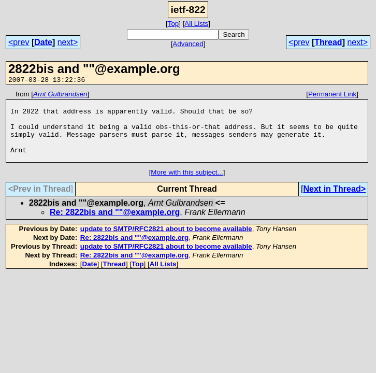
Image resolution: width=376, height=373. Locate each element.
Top (173, 23)
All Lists (196, 23)
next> (67, 42)
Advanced (187, 44)
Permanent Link (332, 95)
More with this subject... (187, 186)
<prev (18, 42)
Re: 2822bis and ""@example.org (115, 226)
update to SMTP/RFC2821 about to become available (166, 243)
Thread (328, 42)
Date (43, 42)
